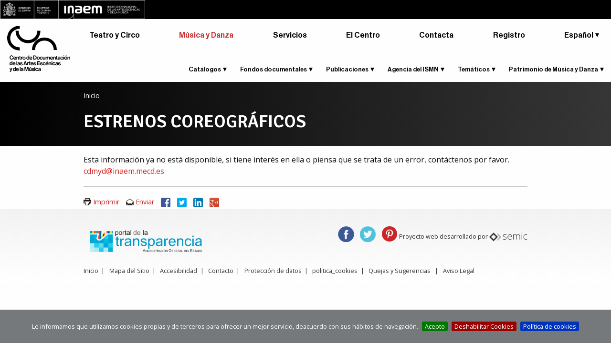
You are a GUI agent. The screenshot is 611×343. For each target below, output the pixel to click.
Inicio (92, 95)
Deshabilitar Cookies (484, 326)
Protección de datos (273, 270)
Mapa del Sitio (129, 270)
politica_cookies (335, 270)
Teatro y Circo (114, 35)
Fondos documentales (273, 69)
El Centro (363, 35)
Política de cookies (549, 326)
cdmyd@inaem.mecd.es (124, 171)
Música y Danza (206, 35)
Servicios (290, 35)
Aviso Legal (458, 270)
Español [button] (578, 35)
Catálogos (205, 69)
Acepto (435, 326)
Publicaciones (347, 69)
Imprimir (106, 201)
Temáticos (474, 69)
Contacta (436, 35)
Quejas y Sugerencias (400, 270)
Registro (509, 35)
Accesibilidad (178, 270)
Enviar (145, 201)
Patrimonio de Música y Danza (553, 69)
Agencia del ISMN (413, 69)
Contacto (220, 270)
